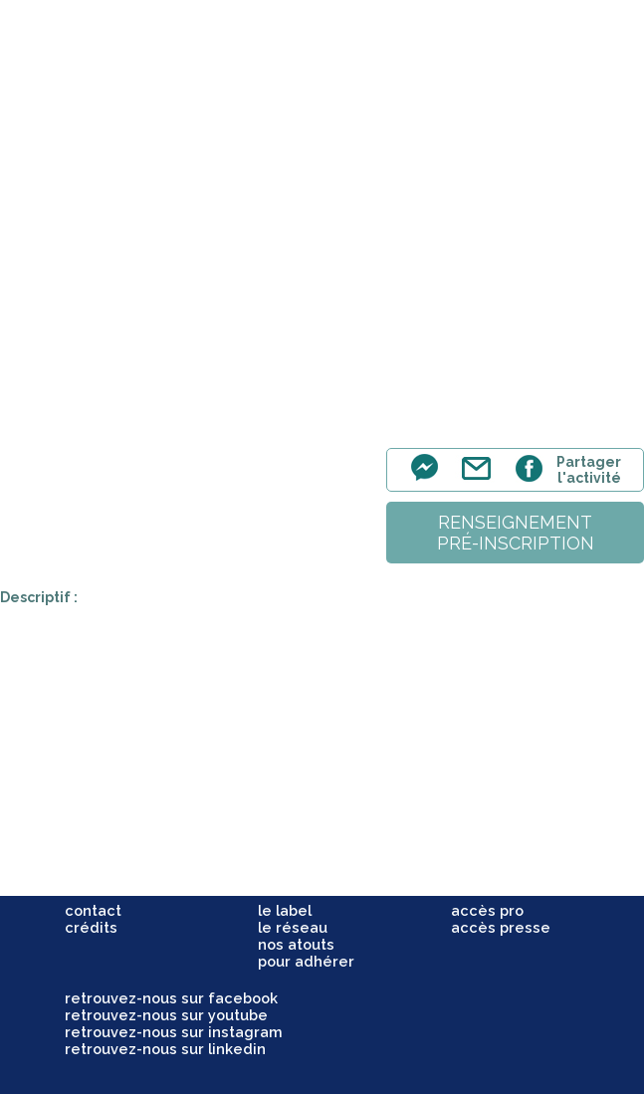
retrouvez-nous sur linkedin (165, 1048)
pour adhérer (306, 961)
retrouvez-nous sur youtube (166, 1014)
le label (285, 910)
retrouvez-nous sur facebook (171, 997)
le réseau (292, 927)
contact (93, 910)
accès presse (500, 927)
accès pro (487, 910)
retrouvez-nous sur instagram (174, 1031)
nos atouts (296, 944)
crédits (91, 927)
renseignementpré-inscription (515, 532)
